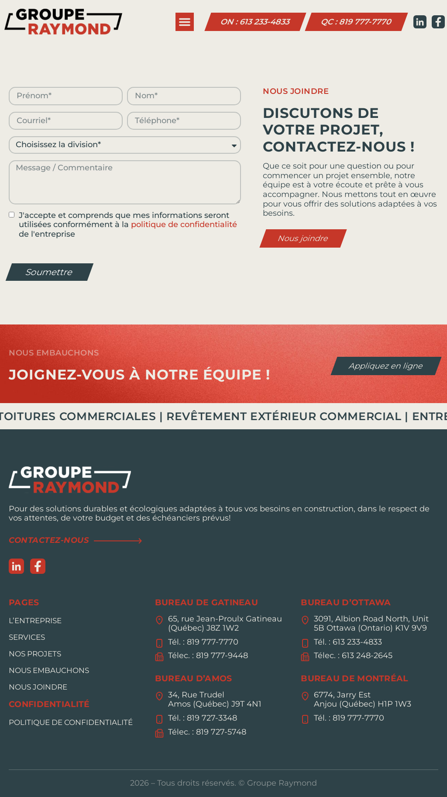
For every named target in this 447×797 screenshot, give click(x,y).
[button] (184, 22)
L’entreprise (35, 620)
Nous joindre (38, 687)
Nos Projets (35, 653)
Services (27, 637)
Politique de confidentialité (71, 722)
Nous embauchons (49, 670)
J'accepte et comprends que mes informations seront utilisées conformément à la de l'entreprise (128, 225)
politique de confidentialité (184, 224)
